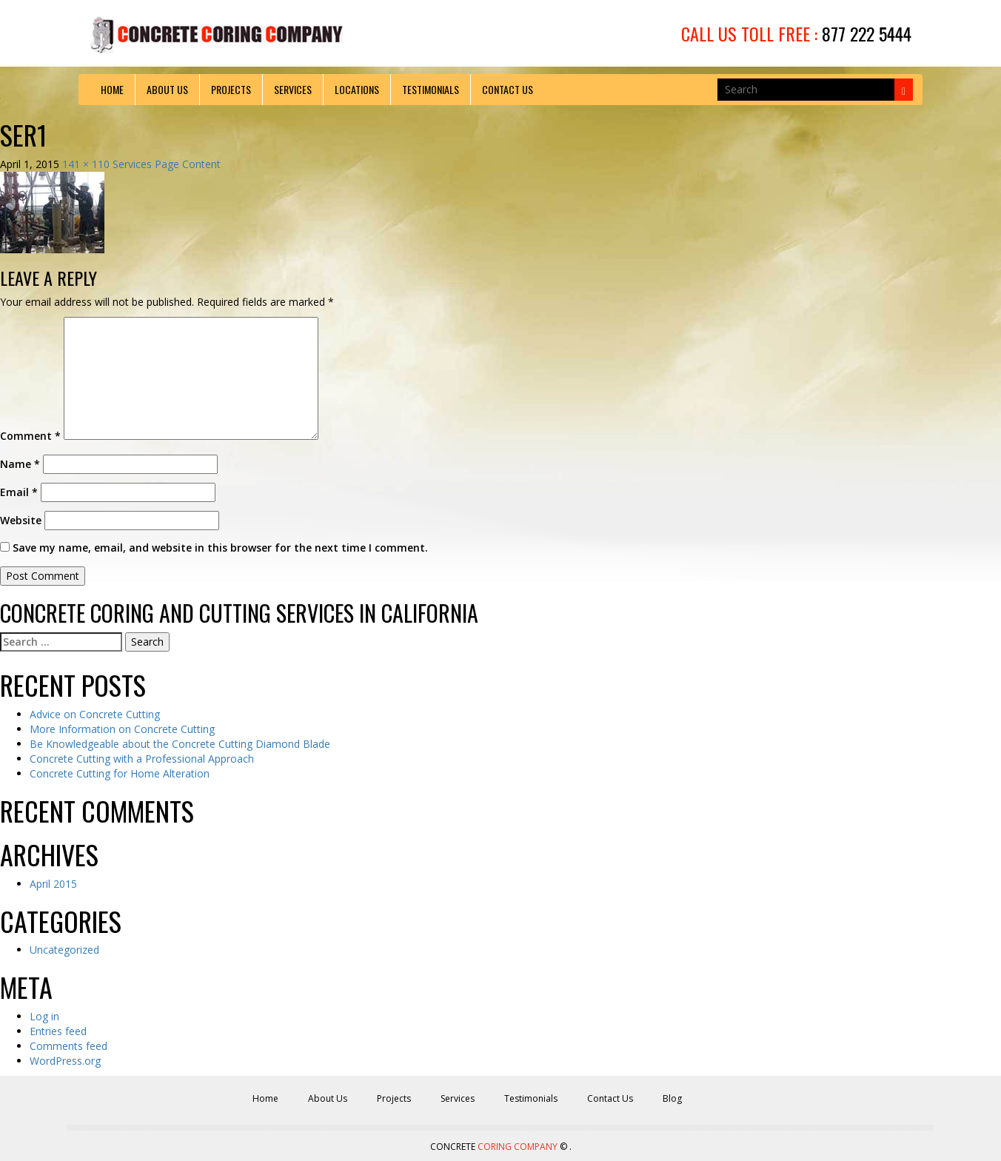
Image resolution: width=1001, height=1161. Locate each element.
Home (112, 89)
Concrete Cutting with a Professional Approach (142, 759)
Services (293, 89)
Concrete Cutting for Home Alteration (120, 773)
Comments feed (68, 1046)
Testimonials (430, 89)
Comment (30, 436)
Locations (357, 89)
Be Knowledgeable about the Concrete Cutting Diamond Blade (180, 744)
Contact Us (507, 89)
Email (19, 492)
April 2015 (53, 884)
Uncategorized (64, 950)
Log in (44, 1016)
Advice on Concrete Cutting (95, 714)
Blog (672, 1098)
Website (20, 520)
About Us (167, 89)
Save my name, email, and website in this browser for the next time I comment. (220, 548)
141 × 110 (86, 164)
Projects (231, 89)
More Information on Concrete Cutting (122, 729)
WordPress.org (65, 1061)
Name (20, 464)
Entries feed (58, 1031)
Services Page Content (167, 164)
